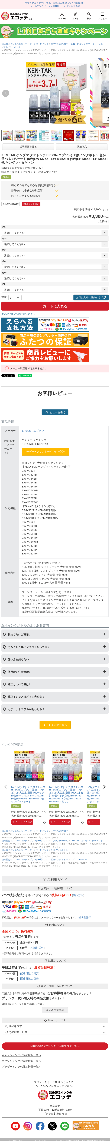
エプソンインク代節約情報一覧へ (21, 1060)
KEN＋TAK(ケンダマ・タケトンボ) (86, 44)
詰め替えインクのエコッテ (14, 44)
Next (104, 93)
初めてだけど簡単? (19, 634)
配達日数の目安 (29, 973)
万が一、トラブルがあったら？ (26, 709)
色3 (5, 250)
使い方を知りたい (18, 659)
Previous (5, 93)
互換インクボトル (12, 47)
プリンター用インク (39, 44)
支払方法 (78, 895)
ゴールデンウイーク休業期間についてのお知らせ (55, 6)
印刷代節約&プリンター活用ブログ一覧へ (55, 1046)
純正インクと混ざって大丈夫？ (26, 696)
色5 (5, 272)
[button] (5, 787)
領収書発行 (85, 917)
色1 (5, 227)
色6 (5, 284)
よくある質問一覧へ (55, 724)
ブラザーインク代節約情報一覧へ (21, 1066)
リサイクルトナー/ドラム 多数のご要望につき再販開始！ (55, 2)
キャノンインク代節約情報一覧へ (21, 1055)
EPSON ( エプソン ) (34, 430)
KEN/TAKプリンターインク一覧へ (45, 451)
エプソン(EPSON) (59, 44)
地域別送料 (37, 947)
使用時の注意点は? (19, 671)
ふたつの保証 (55, 1010)
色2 (5, 238)
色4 (5, 261)
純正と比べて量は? (19, 684)
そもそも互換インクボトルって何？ (29, 646)
